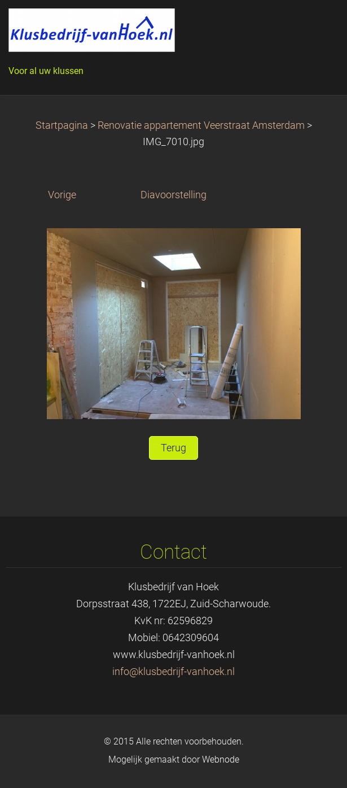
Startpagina (62, 125)
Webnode (220, 759)
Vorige (62, 195)
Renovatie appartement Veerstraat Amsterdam (201, 125)
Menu (316, 25)
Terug (173, 448)
